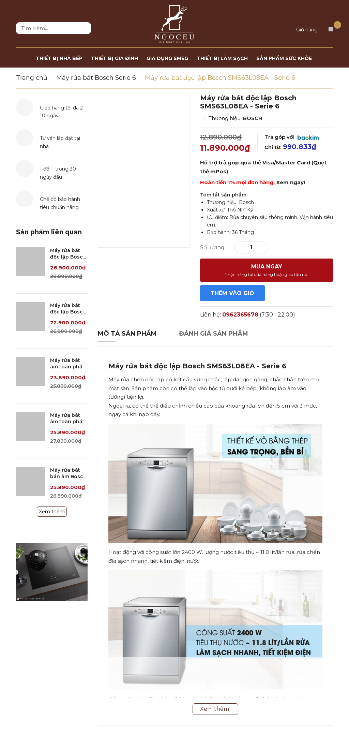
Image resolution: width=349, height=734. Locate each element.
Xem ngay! (290, 182)
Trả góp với (291, 137)
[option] (144, 171)
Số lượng (212, 247)
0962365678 (240, 314)
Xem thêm (52, 512)
